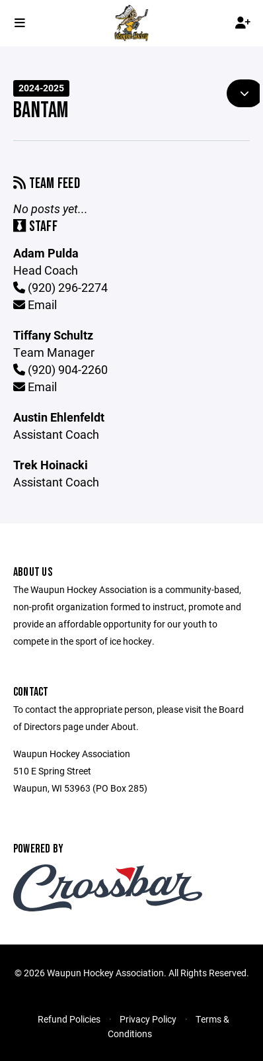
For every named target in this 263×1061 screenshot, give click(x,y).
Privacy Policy (148, 1019)
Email (35, 304)
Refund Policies (69, 1019)
